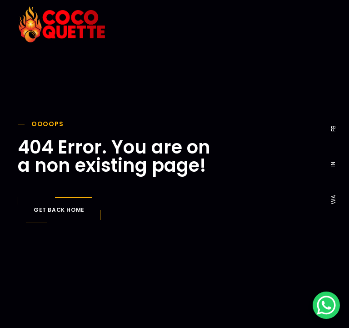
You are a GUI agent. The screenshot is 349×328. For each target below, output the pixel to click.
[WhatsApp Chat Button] (326, 305)
